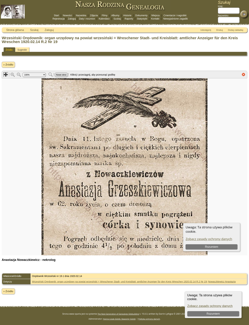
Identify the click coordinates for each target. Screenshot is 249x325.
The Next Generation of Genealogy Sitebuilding (118, 314)
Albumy (115, 15)
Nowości (67, 15)
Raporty (129, 18)
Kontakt (155, 18)
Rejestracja (59, 18)
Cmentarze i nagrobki (174, 15)
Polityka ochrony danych (149, 319)
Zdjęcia (94, 15)
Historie (127, 15)
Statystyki (142, 18)
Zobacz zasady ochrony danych (210, 306)
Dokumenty (141, 15)
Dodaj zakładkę (235, 30)
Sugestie (22, 49)
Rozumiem (213, 313)
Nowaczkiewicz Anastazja (222, 281)
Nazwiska (81, 15)
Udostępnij (205, 30)
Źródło (9, 49)
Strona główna (15, 30)
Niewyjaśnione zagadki (175, 18)
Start (56, 15)
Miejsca (155, 15)
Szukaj (117, 18)
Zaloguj (72, 18)
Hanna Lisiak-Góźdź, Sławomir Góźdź (119, 319)
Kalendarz (104, 18)
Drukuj (219, 30)
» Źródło (8, 64)
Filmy (104, 15)
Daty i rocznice (87, 18)
